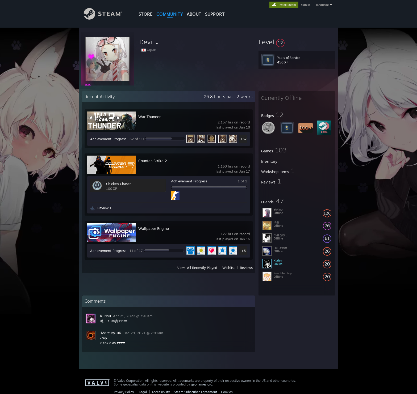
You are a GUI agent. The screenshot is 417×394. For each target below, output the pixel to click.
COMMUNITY (169, 14)
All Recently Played (202, 267)
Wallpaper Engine (153, 228)
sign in (305, 5)
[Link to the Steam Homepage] (107, 18)
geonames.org (201, 384)
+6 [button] (243, 251)
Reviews (246, 267)
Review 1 (104, 208)
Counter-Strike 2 (152, 161)
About (194, 14)
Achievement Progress (108, 139)
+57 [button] (243, 139)
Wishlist (228, 267)
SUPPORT (215, 14)
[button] (296, 42)
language (322, 5)
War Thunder (149, 116)
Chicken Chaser (118, 184)
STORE (146, 14)
